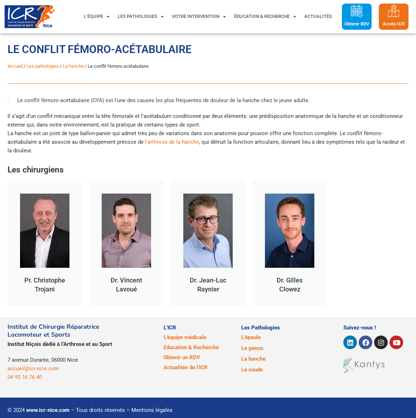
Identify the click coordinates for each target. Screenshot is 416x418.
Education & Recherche (191, 347)
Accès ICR (394, 24)
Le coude (252, 369)
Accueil (15, 66)
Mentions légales (152, 410)
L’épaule (251, 337)
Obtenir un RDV (182, 357)
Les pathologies (141, 16)
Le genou (252, 348)
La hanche (73, 66)
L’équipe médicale (185, 337)
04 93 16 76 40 (25, 377)
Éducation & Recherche (265, 16)
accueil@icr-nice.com (33, 368)
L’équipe (97, 16)
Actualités (318, 16)
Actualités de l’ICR (186, 367)
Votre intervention (199, 16)
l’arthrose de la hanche (172, 142)
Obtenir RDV (356, 24)
